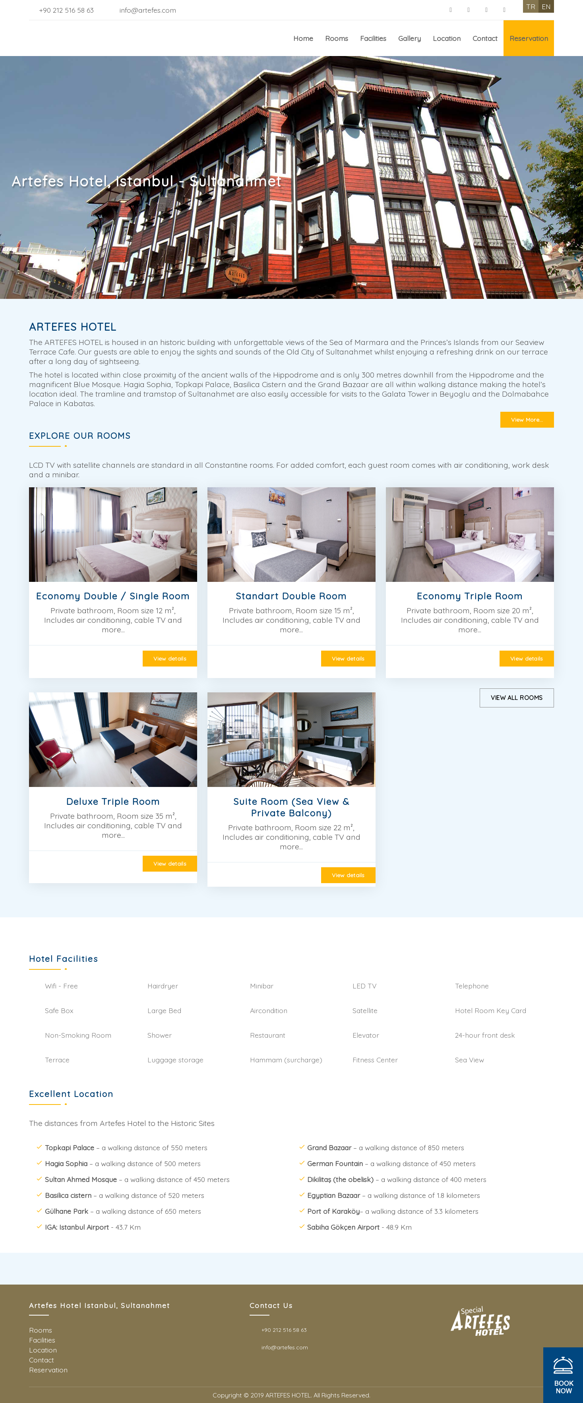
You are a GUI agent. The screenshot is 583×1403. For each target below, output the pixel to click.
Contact (485, 38)
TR (530, 6)
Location (447, 38)
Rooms (336, 38)
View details (169, 658)
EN (546, 6)
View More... (527, 419)
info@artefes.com (148, 10)
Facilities (373, 38)
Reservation (528, 38)
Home (303, 38)
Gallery (409, 38)
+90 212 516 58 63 (66, 10)
